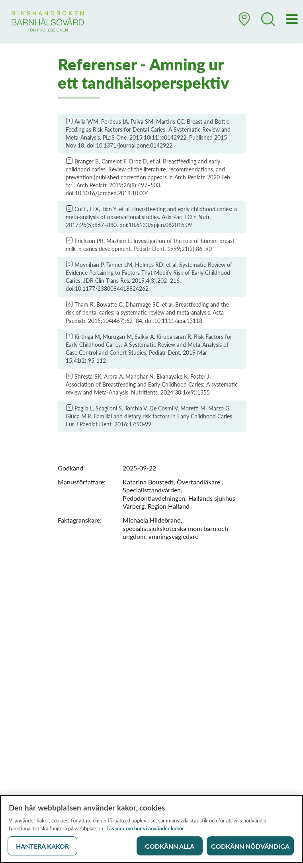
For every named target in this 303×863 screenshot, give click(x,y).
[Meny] (292, 19)
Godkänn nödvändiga (250, 848)
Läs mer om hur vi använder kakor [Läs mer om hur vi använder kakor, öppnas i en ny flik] (145, 830)
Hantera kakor (42, 848)
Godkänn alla (169, 848)
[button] (244, 22)
